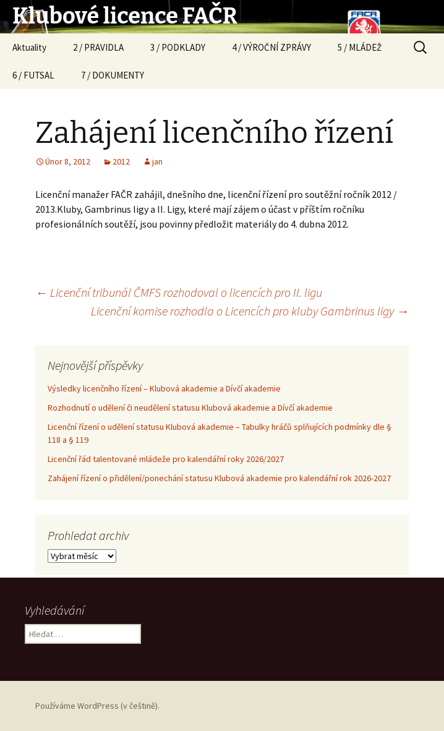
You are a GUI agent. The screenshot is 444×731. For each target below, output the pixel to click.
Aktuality (29, 47)
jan (157, 161)
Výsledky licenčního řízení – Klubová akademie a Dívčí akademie (164, 388)
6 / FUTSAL (33, 75)
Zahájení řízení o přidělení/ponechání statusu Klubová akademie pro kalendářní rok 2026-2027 (219, 478)
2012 (121, 161)
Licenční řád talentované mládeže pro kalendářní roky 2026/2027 (166, 458)
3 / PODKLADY (177, 47)
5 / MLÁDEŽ (360, 47)
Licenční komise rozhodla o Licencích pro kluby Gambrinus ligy (250, 310)
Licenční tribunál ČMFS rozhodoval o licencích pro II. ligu (178, 292)
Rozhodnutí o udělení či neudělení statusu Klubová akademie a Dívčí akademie (190, 407)
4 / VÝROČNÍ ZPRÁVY (271, 47)
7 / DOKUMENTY (112, 75)
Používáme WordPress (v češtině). (97, 705)
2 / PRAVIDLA (98, 47)
